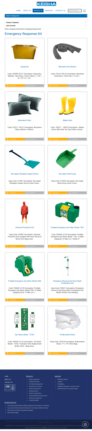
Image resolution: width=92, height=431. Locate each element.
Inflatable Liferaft (63, 381)
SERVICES (49, 10)
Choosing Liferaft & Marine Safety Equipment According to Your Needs (28, 407)
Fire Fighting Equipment (36, 386)
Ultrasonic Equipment (35, 400)
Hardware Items (33, 393)
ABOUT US (27, 10)
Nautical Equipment (35, 390)
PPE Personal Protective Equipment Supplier (20, 412)
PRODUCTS (38, 10)
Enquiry (33, 85)
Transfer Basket (34, 402)
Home (6, 29)
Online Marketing (81, 427)
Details (13, 85)
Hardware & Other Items (16, 29)
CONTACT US (60, 10)
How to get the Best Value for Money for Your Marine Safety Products (27, 410)
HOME (18, 10)
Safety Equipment (34, 381)
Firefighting (61, 386)
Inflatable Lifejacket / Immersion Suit (68, 388)
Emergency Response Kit (33, 29)
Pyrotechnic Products (35, 388)
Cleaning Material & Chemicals (38, 397)
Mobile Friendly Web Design (33, 429)
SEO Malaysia (71, 427)
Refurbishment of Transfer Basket (68, 390)
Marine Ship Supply (12, 414)
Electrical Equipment (35, 395)
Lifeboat (60, 383)
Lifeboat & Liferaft (34, 383)
